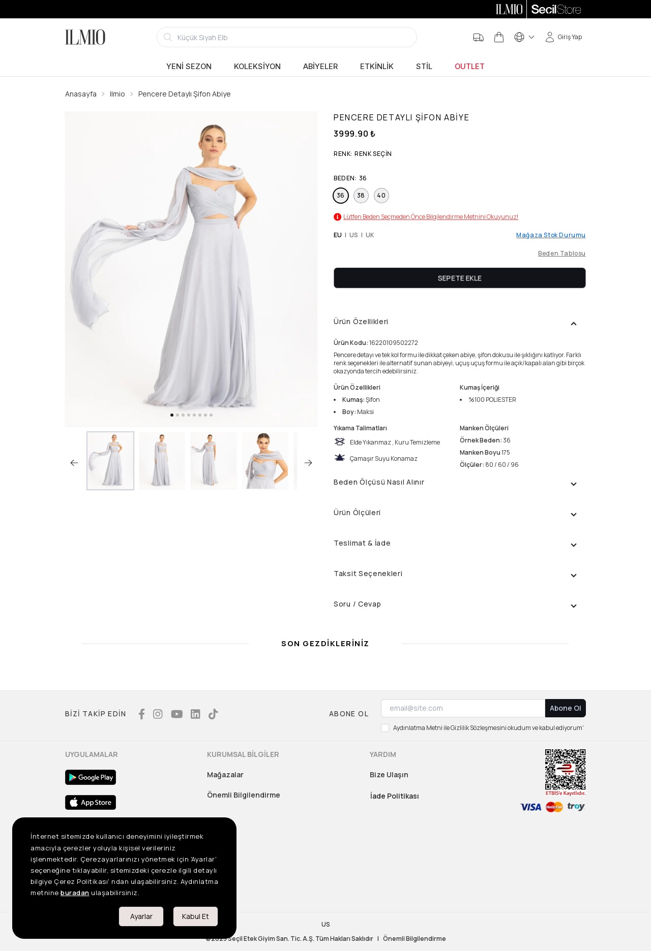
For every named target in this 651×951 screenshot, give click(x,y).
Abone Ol (565, 708)
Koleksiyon (257, 66)
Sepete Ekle (460, 277)
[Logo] (85, 37)
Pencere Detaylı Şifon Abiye (184, 94)
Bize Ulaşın (389, 774)
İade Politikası (394, 796)
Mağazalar (225, 774)
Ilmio (117, 94)
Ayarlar (141, 916)
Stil (424, 66)
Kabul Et (195, 916)
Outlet (470, 66)
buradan (75, 892)
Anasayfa (81, 94)
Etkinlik (377, 66)
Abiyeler (320, 66)
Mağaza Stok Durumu (551, 235)
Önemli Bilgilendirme (243, 795)
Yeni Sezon (189, 66)
